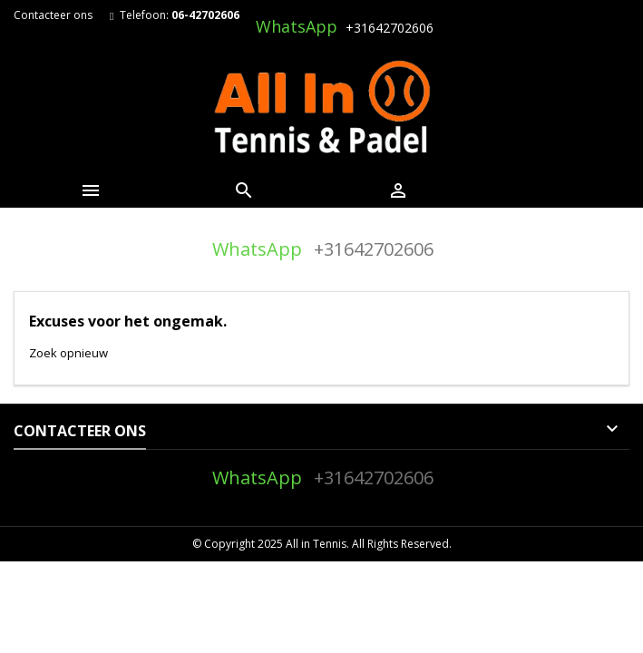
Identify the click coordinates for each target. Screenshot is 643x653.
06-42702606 (205, 15)
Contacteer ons (53, 15)
